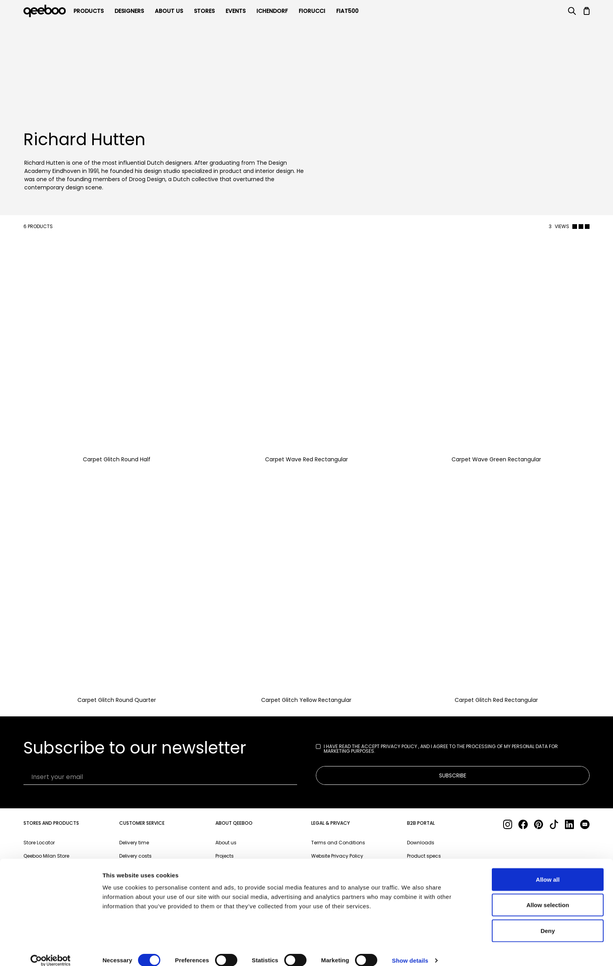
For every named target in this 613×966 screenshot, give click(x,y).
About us (226, 842)
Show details (410, 950)
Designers (129, 11)
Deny (548, 920)
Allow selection (547, 895)
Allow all (548, 869)
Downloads (420, 842)
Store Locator (39, 842)
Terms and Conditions (338, 842)
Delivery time (134, 842)
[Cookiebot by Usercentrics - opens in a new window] (50, 951)
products (88, 11)
